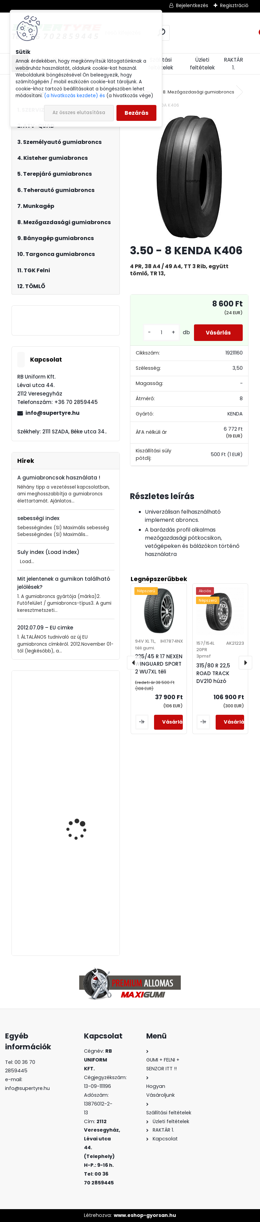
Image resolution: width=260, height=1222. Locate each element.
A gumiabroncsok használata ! (58, 477)
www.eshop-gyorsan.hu (145, 1215)
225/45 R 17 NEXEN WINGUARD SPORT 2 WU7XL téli (158, 664)
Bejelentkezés (192, 5)
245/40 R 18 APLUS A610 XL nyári (84, 884)
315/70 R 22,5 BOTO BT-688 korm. (84, 797)
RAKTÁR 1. (233, 63)
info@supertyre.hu (52, 413)
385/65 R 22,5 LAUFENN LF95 (83, 719)
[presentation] (133, 662)
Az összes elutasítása (78, 112)
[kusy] (156, 333)
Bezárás (136, 113)
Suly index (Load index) (48, 552)
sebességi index (38, 518)
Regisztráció (234, 5)
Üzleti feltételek (202, 63)
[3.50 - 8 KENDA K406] (189, 177)
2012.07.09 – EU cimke (45, 627)
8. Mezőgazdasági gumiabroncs (198, 92)
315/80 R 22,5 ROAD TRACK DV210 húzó (213, 673)
